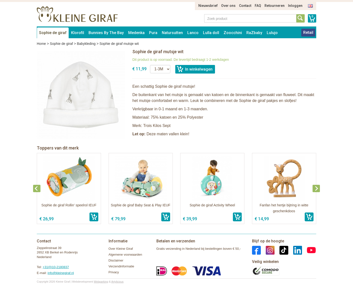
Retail (308, 32)
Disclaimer (116, 260)
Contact (245, 6)
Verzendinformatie (121, 266)
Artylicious (117, 281)
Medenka (136, 32)
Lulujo (272, 32)
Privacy (114, 272)
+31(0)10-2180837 (56, 267)
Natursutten (172, 32)
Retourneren (275, 6)
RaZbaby (254, 32)
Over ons (228, 6)
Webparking (101, 281)
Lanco (193, 32)
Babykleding (86, 44)
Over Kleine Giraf (121, 248)
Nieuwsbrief (208, 6)
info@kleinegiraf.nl (61, 273)
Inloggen (295, 6)
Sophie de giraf (53, 32)
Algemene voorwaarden (125, 254)
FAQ (258, 6)
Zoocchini (233, 32)
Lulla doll (211, 32)
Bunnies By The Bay (106, 32)
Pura (153, 32)
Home (41, 44)
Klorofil (77, 32)
